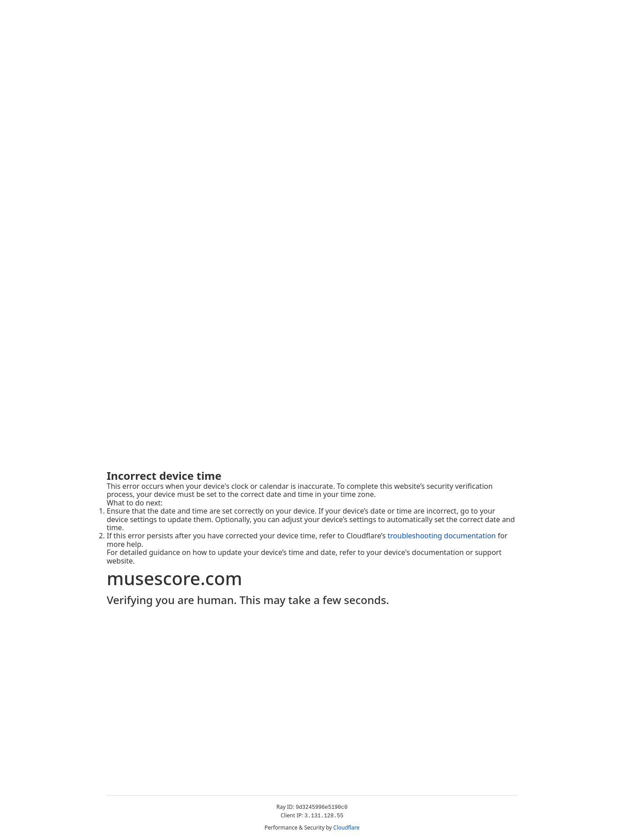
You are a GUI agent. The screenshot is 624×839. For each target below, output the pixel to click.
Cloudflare (346, 827)
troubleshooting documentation (442, 536)
